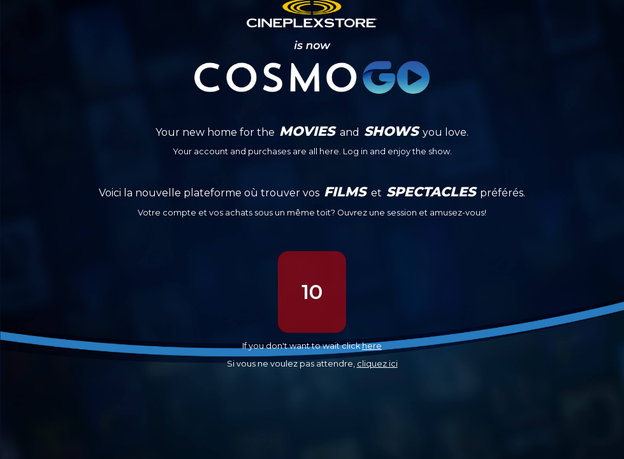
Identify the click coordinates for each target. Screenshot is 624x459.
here (372, 346)
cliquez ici (377, 363)
